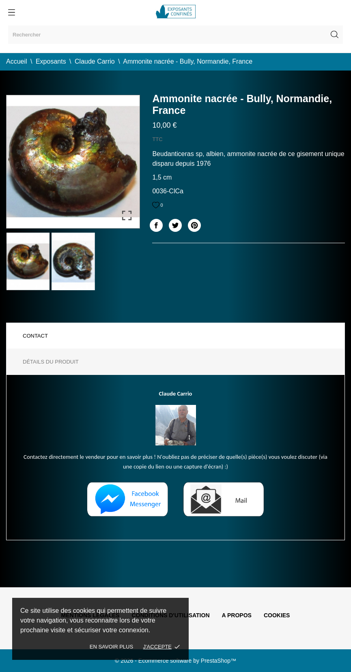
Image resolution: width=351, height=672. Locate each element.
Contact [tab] (35, 336)
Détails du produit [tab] (51, 362)
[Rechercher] (175, 35)
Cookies (277, 615)
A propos (237, 615)
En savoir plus (111, 647)
